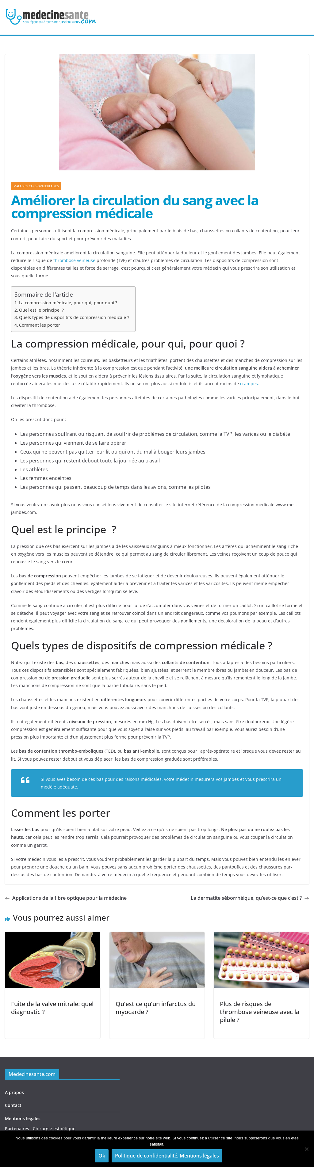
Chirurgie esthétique (54, 1128)
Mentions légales (22, 1118)
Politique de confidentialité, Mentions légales (167, 1155)
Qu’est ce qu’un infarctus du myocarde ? (156, 1008)
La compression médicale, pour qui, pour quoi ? (68, 303)
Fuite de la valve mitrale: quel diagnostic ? (52, 1008)
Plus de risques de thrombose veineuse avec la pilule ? (259, 1012)
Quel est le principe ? (41, 310)
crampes (249, 383)
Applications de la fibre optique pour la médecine (66, 898)
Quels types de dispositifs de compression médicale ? (74, 317)
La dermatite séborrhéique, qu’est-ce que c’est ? (250, 898)
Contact (13, 1105)
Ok (101, 1155)
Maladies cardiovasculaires (36, 186)
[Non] (306, 1149)
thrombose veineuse (74, 260)
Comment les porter (39, 325)
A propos (14, 1092)
